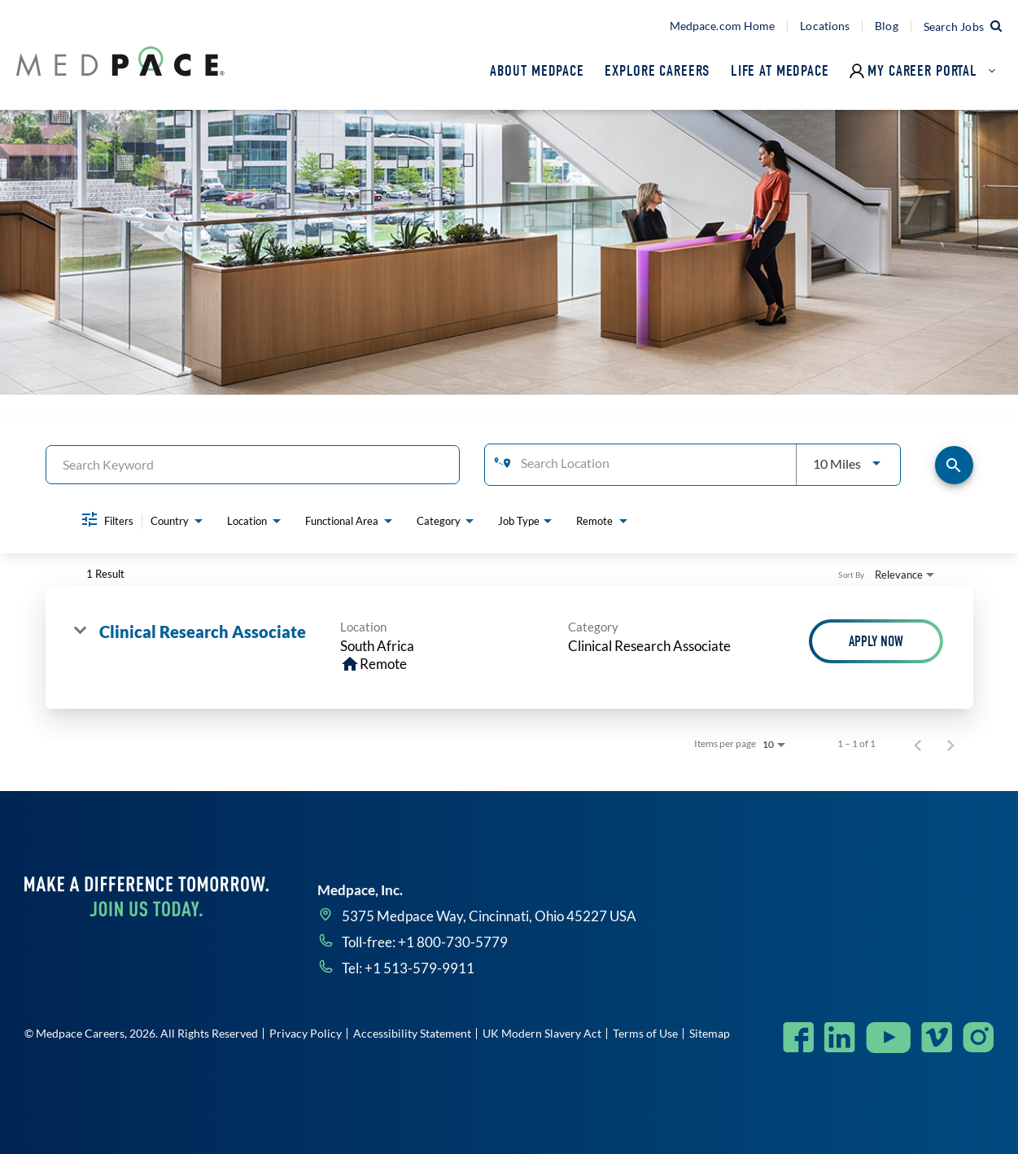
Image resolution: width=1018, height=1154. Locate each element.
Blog (886, 26)
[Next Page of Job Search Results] (950, 744)
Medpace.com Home (723, 26)
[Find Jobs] (954, 465)
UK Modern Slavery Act (542, 1033)
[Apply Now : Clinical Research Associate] (876, 641)
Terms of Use (645, 1033)
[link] (509, 648)
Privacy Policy (305, 1033)
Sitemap (709, 1033)
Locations (825, 26)
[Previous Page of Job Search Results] (918, 744)
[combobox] (253, 464)
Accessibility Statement (412, 1033)
